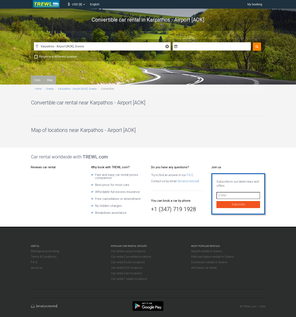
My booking (254, 4)
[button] (76, 4)
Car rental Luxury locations (128, 251)
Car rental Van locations (126, 273)
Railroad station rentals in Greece (212, 256)
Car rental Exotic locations (128, 262)
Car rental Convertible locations (131, 256)
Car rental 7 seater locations (129, 278)
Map (50, 80)
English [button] (94, 4)
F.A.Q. (190, 175)
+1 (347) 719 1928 (173, 209)
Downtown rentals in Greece (209, 262)
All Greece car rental (204, 267)
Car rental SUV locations (126, 267)
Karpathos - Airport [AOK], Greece (77, 88)
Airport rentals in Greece (206, 251)
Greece (50, 88)
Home (38, 88)
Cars (37, 80)
